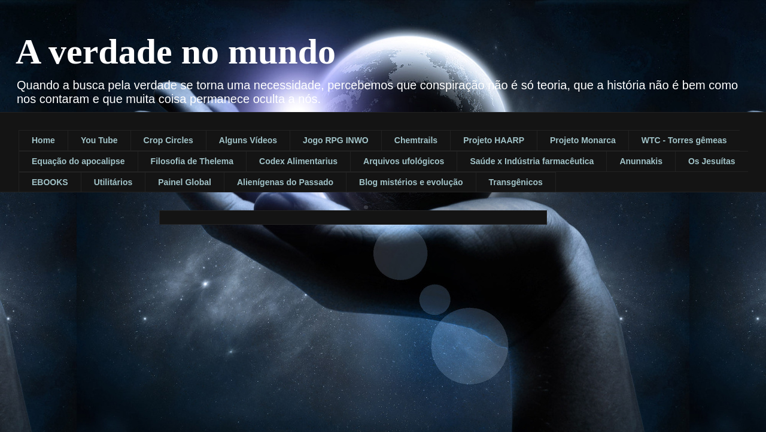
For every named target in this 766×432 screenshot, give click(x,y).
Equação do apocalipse (78, 161)
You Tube (99, 140)
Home (43, 140)
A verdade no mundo (176, 51)
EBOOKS (50, 182)
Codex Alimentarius (298, 161)
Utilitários (113, 182)
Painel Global (184, 182)
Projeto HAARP (493, 140)
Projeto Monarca (583, 140)
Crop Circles (168, 140)
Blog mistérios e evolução (411, 182)
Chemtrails (415, 140)
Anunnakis (640, 161)
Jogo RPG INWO (336, 140)
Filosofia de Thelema (192, 161)
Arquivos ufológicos (403, 161)
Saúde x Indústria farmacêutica (532, 161)
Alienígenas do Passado (285, 182)
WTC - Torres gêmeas (684, 140)
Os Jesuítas (711, 161)
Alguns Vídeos (248, 140)
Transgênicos (516, 182)
